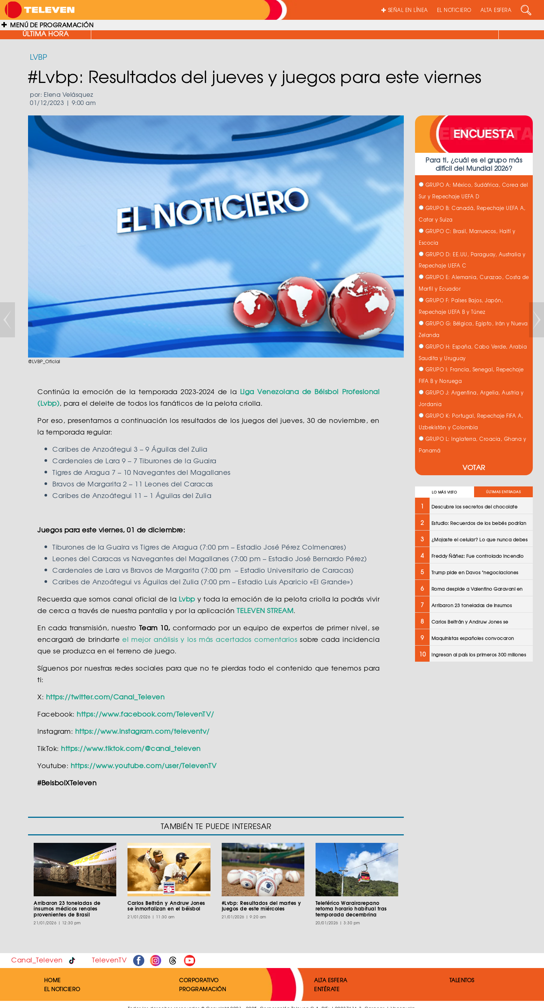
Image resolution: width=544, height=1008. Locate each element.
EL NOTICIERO (454, 9)
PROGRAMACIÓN (202, 989)
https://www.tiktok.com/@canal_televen (131, 748)
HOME (52, 980)
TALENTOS (461, 980)
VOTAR (473, 467)
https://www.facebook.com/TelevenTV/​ (145, 714)
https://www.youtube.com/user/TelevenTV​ (144, 765)
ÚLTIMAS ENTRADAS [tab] (503, 491)
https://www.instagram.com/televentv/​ (142, 731)
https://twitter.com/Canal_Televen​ (105, 697)
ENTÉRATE (326, 989)
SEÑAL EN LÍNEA (404, 9)
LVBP (38, 56)
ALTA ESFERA (496, 9)
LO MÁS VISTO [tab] (444, 492)
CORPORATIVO (199, 980)
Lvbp (187, 599)
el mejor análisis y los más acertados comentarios (209, 639)
